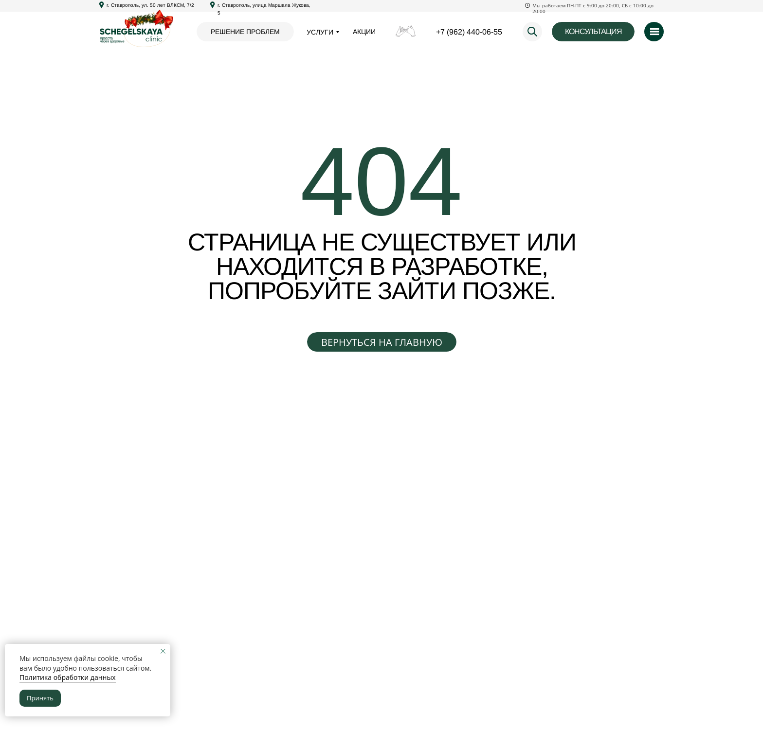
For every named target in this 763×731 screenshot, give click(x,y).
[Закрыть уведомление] (163, 651)
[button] (593, 31)
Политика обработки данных (67, 677)
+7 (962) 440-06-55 (469, 32)
